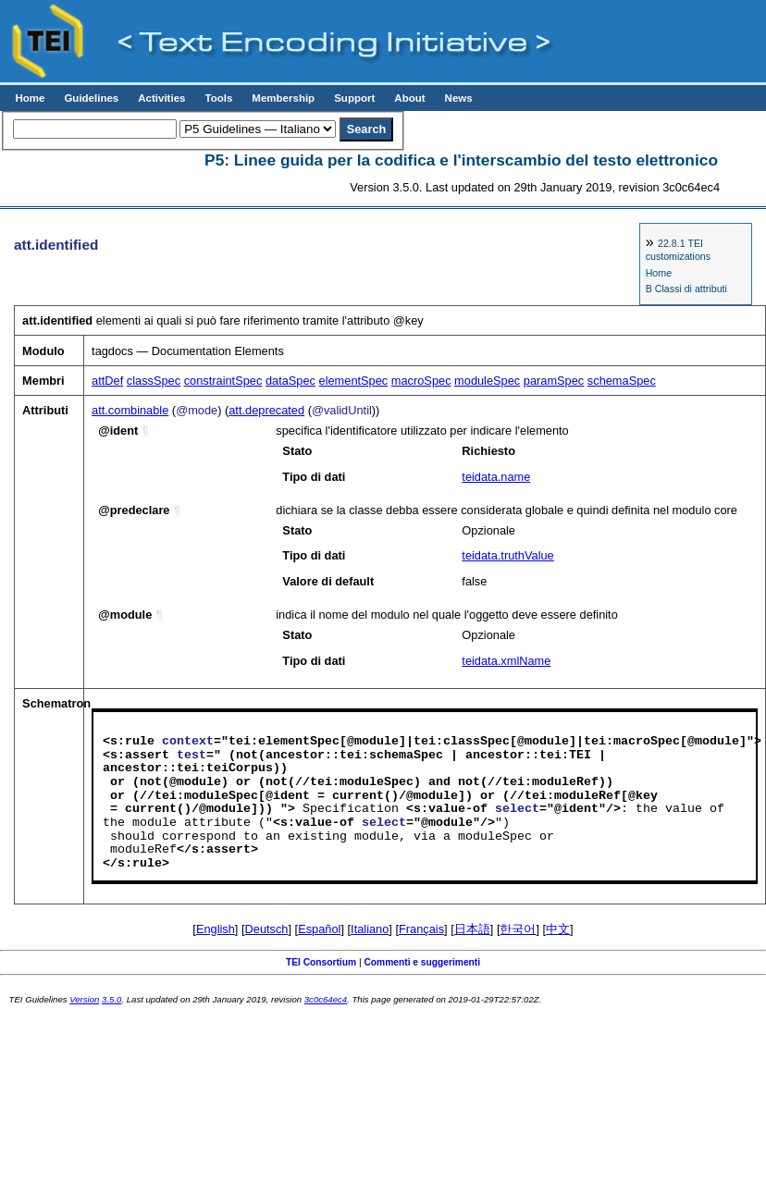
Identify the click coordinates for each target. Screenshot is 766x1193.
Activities (161, 98)
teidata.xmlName (506, 661)
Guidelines (91, 98)
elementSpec (354, 380)
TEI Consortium (321, 962)
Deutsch (267, 929)
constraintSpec (223, 380)
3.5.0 (111, 999)
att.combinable (130, 410)
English (215, 929)
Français (421, 929)
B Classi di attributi (686, 288)
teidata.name (496, 477)
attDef (107, 380)
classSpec (153, 380)
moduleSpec (487, 380)
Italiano (370, 929)
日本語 (472, 929)
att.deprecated (266, 410)
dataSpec (290, 380)
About (409, 98)
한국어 (518, 929)
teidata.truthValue (507, 555)
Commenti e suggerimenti (422, 962)
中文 (558, 929)
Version (84, 999)
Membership (283, 98)
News (459, 98)
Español (319, 929)
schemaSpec (621, 380)
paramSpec (554, 380)
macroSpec (421, 380)
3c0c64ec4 (325, 999)
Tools (218, 98)
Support (354, 98)
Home (29, 98)
